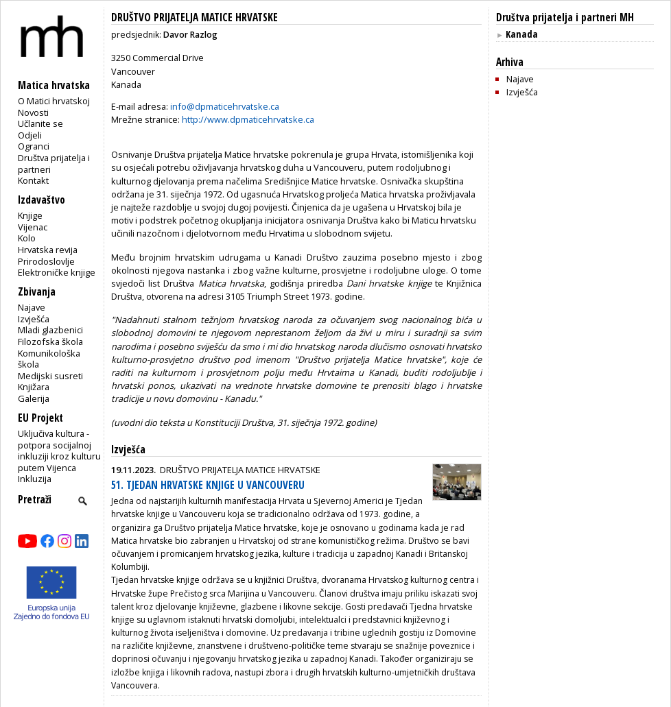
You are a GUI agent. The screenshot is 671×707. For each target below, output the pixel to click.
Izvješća (33, 319)
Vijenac (32, 227)
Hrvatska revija (48, 249)
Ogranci (33, 146)
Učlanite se (40, 123)
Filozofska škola (50, 341)
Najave (31, 307)
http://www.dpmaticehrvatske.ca (248, 119)
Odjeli (30, 135)
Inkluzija (34, 478)
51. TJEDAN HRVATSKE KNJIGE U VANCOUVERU (208, 485)
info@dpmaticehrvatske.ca (224, 106)
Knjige (30, 215)
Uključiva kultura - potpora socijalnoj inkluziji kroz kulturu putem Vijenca (59, 450)
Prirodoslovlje (46, 261)
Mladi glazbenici (50, 330)
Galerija (33, 398)
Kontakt (33, 180)
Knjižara (33, 387)
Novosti (33, 112)
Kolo (27, 238)
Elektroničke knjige (56, 272)
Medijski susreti (50, 376)
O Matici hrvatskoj (54, 101)
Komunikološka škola (49, 359)
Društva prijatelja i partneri (54, 164)
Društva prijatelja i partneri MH (565, 17)
